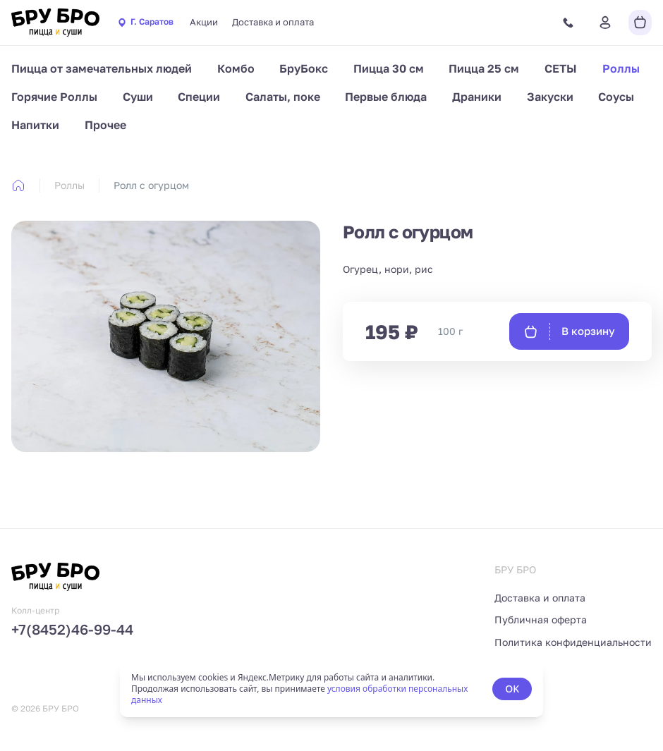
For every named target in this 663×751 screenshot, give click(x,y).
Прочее (105, 125)
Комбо (236, 68)
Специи (199, 97)
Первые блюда (386, 97)
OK (512, 688)
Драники (476, 97)
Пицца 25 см (484, 68)
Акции (204, 22)
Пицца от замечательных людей (101, 68)
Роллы (621, 68)
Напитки (35, 125)
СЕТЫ (561, 68)
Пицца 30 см (388, 68)
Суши (138, 97)
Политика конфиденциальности (573, 642)
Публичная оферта (540, 619)
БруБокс (303, 68)
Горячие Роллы (54, 97)
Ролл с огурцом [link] (151, 185)
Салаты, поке (282, 97)
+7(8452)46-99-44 (72, 629)
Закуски (550, 97)
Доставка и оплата (273, 22)
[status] (331, 689)
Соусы (616, 97)
